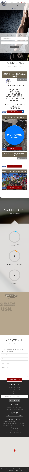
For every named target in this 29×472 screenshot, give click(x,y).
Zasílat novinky (14, 400)
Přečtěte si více (14, 112)
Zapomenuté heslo (18, 51)
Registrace (8, 51)
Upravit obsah (19, 470)
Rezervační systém (14, 35)
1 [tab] (12, 32)
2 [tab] (14, 32)
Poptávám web (10, 470)
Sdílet (4, 112)
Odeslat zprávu (15, 380)
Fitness (14, 8)
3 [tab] (16, 32)
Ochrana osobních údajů (14, 416)
